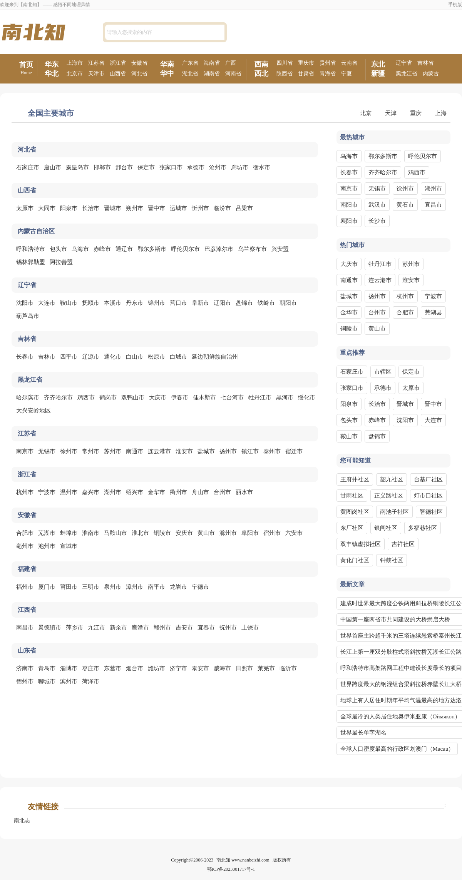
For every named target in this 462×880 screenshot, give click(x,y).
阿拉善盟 (61, 262)
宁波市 (46, 492)
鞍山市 (68, 303)
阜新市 (200, 303)
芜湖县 (433, 312)
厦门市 (46, 587)
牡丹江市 (259, 397)
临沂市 (288, 668)
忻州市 (200, 208)
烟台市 (134, 668)
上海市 (75, 63)
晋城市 (112, 208)
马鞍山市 (115, 533)
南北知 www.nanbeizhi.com (243, 860)
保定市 (146, 167)
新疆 (378, 73)
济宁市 (178, 668)
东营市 (112, 668)
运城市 (178, 208)
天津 (391, 113)
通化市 (112, 357)
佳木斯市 (204, 397)
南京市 (24, 451)
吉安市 (184, 628)
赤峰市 (102, 249)
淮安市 (184, 451)
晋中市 (156, 208)
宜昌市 (433, 205)
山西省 (118, 74)
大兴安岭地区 (33, 410)
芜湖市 (46, 533)
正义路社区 (388, 496)
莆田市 (68, 587)
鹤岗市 (108, 397)
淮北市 (140, 533)
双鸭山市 (132, 397)
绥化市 (306, 397)
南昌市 (24, 628)
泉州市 (112, 587)
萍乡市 (74, 628)
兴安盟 (280, 249)
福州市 (24, 587)
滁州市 (228, 533)
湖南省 (212, 74)
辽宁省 (404, 63)
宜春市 (206, 628)
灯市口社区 (428, 496)
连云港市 (159, 451)
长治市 (90, 208)
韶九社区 (391, 479)
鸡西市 (86, 397)
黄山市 (206, 533)
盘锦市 (244, 303)
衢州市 (178, 492)
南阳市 (349, 205)
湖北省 (190, 74)
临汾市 (222, 208)
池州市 (46, 546)
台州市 (222, 492)
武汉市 (377, 205)
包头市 (58, 249)
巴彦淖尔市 (218, 249)
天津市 (96, 74)
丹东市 (134, 303)
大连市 (46, 303)
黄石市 (405, 205)
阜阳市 (250, 533)
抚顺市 (90, 303)
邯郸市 (102, 167)
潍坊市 (156, 668)
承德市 (195, 167)
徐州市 (68, 451)
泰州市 (272, 451)
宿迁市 (294, 451)
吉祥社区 (403, 544)
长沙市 (377, 221)
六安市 (294, 533)
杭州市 (24, 492)
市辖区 (383, 372)
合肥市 (24, 533)
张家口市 (170, 167)
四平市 (68, 357)
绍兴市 (134, 492)
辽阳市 (222, 303)
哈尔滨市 (27, 397)
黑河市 (284, 397)
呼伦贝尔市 (185, 249)
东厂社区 (351, 528)
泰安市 (200, 668)
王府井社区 (354, 479)
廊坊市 (239, 167)
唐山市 (52, 167)
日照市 (244, 668)
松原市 (156, 357)
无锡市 (46, 451)
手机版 (455, 4)
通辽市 (124, 249)
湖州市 (112, 492)
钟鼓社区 (391, 560)
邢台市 (124, 167)
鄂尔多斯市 (151, 249)
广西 (230, 63)
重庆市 (306, 63)
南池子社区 (394, 512)
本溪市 (112, 303)
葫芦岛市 (27, 316)
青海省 (328, 74)
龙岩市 (178, 587)
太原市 (24, 208)
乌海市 (80, 249)
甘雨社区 (351, 496)
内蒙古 (431, 74)
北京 (366, 113)
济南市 (24, 668)
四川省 (284, 63)
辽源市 (90, 357)
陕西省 (284, 74)
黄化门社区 (354, 560)
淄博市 (68, 668)
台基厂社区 (428, 479)
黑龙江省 (406, 74)
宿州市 (272, 533)
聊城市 (46, 681)
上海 (441, 113)
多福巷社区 (422, 528)
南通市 (134, 451)
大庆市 (157, 397)
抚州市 (228, 628)
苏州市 (112, 451)
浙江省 (118, 63)
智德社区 (431, 512)
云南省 (349, 63)
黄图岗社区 (354, 512)
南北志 (22, 820)
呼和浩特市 (30, 249)
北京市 (75, 74)
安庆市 (184, 533)
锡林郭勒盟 (30, 262)
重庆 (416, 113)
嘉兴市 (90, 492)
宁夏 (346, 74)
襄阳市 (349, 221)
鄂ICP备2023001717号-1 (231, 869)
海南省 (212, 63)
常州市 (90, 451)
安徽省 (139, 63)
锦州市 (156, 303)
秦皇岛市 (77, 167)
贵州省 (328, 63)
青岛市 (46, 668)
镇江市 (250, 451)
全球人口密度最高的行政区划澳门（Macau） (397, 749)
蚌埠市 (68, 533)
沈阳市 (24, 303)
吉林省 (425, 63)
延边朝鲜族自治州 (215, 357)
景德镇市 (49, 628)
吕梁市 (244, 208)
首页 (26, 68)
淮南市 (90, 533)
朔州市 (134, 208)
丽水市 (244, 492)
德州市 (24, 681)
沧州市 (217, 167)
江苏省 (96, 63)
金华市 (156, 492)
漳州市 (134, 587)
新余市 (118, 628)
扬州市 (228, 451)
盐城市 (206, 451)
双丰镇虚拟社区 (360, 544)
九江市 (96, 628)
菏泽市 (90, 681)
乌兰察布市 (252, 249)
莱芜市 (266, 668)
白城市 (178, 357)
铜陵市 (162, 533)
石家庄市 (27, 167)
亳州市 (24, 546)
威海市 (222, 668)
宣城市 (68, 546)
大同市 (46, 208)
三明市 (90, 587)
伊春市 (179, 397)
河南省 (233, 74)
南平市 (156, 587)
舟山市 (200, 492)
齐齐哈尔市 (58, 397)
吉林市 (46, 357)
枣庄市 (90, 668)
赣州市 (162, 628)
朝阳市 (288, 303)
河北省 (139, 74)
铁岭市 (266, 303)
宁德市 (200, 587)
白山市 (134, 357)
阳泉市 (68, 208)
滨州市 (68, 681)
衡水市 (261, 167)
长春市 (24, 357)
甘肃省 (306, 74)
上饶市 (250, 628)
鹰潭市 (140, 628)
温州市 (68, 492)
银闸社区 (385, 528)
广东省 (190, 63)
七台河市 (232, 397)
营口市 (178, 303)
